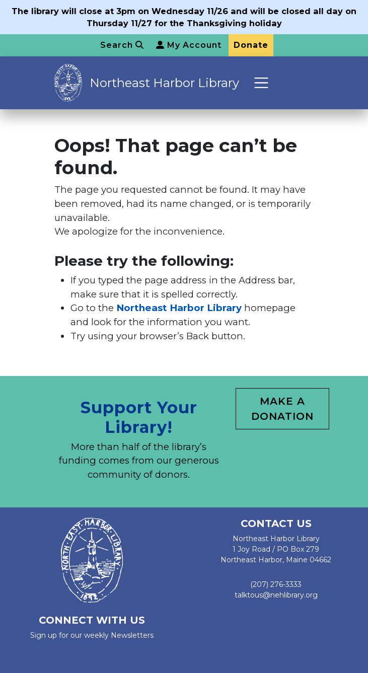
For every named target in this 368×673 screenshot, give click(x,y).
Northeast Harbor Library (164, 83)
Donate (251, 45)
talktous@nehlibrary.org (276, 595)
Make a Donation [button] (282, 408)
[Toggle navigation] (261, 83)
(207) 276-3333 (276, 584)
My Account (189, 45)
